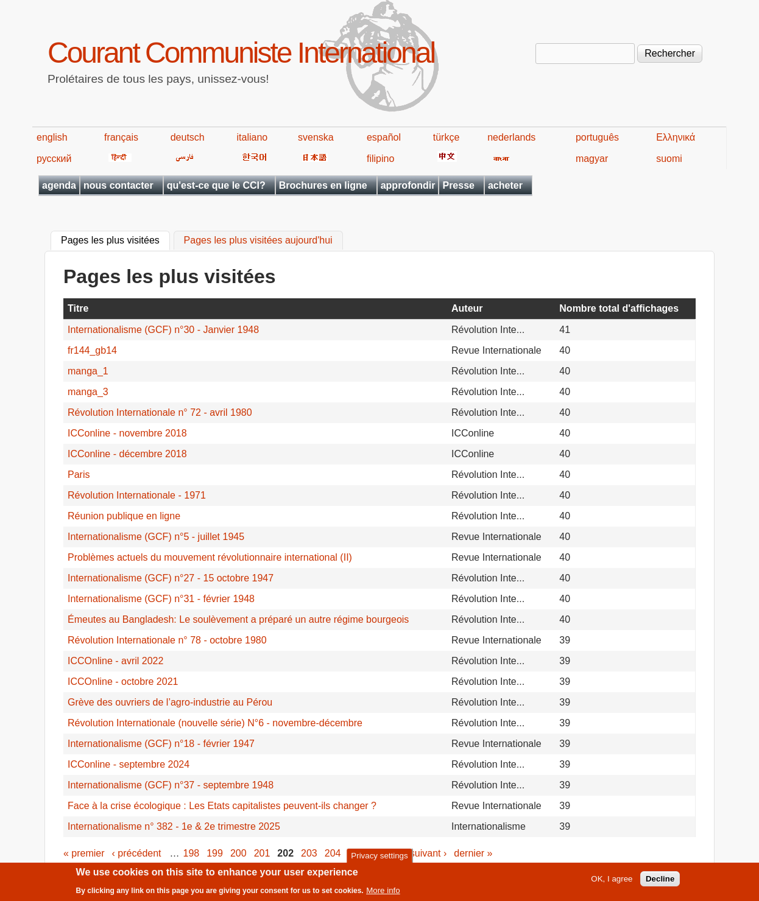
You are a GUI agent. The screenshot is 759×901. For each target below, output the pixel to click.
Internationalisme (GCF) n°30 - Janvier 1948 (163, 329)
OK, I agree (611, 881)
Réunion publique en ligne (124, 516)
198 (191, 853)
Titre (78, 308)
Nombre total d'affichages (619, 308)
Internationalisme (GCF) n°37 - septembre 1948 (171, 785)
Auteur (467, 308)
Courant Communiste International (241, 53)
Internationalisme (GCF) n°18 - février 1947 (161, 743)
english (52, 137)
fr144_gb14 (92, 350)
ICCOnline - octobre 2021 (123, 681)
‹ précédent (136, 853)
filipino (380, 158)
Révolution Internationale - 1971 (137, 495)
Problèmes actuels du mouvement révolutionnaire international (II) (210, 557)
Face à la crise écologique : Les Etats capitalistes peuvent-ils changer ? (222, 806)
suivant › (428, 853)
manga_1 (88, 371)
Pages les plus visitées (115, 239)
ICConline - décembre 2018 (127, 454)
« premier (84, 853)
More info (383, 893)
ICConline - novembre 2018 (127, 433)
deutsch (188, 137)
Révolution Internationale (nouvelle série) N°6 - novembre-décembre (215, 723)
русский (54, 158)
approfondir (408, 185)
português (597, 137)
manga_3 (88, 392)
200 (238, 853)
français (121, 137)
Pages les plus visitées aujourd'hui (258, 241)
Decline (660, 881)
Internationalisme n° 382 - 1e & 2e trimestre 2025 (174, 826)
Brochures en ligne (323, 185)
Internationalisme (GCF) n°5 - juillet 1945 (156, 536)
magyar (592, 158)
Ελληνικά (675, 137)
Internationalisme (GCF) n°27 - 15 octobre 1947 (171, 578)
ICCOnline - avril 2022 (115, 661)
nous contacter (118, 185)
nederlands (511, 137)
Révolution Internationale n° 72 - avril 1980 (160, 412)
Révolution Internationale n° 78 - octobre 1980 (167, 640)
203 (309, 853)
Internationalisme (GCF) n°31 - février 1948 (161, 599)
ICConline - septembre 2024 (128, 764)
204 (333, 853)
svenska (316, 137)
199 (215, 853)
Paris (79, 474)
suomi (669, 158)
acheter (505, 185)
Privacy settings (379, 858)
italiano (252, 137)
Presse (458, 185)
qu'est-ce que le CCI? (216, 185)
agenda (59, 185)
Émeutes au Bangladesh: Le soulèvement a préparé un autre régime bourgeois (238, 619)
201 (262, 853)
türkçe (446, 137)
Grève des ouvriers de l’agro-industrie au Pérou (170, 702)
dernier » (473, 853)
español (384, 137)
